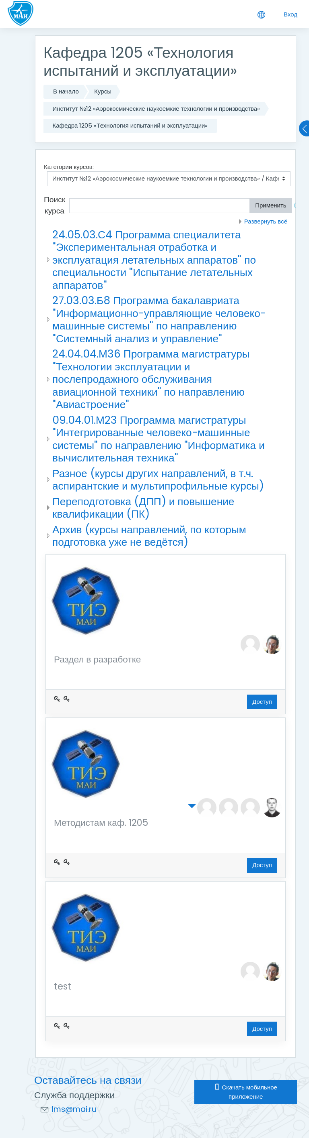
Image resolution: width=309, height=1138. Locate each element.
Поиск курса (54, 205)
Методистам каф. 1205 (101, 823)
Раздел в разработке (97, 660)
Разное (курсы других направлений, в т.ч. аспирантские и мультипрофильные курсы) (158, 480)
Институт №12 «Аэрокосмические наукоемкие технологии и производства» (156, 108)
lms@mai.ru (74, 1109)
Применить (270, 205)
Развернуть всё (265, 221)
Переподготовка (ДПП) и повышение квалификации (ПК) (143, 508)
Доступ (262, 701)
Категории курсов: (69, 167)
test (62, 987)
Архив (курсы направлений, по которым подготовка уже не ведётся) (149, 536)
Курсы (102, 91)
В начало (66, 91)
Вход (290, 14)
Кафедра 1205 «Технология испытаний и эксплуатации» (130, 125)
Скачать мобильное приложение (245, 1092)
